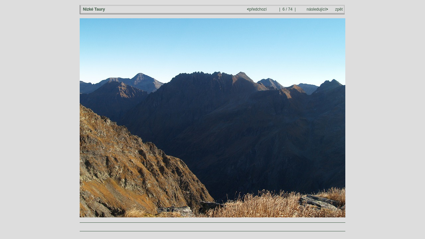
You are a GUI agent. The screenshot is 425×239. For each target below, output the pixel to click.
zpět (339, 9)
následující (316, 9)
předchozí (257, 9)
